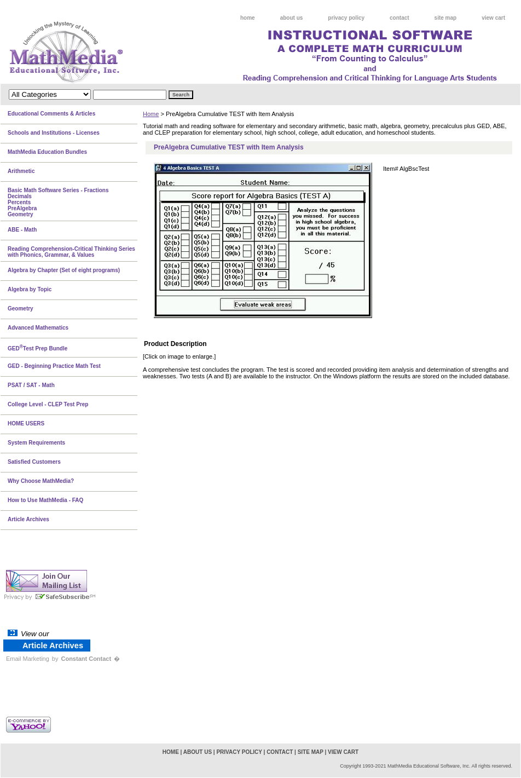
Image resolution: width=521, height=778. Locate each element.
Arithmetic (21, 171)
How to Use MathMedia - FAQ (45, 500)
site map (446, 18)
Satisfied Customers (34, 462)
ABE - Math (22, 230)
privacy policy (346, 18)
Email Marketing (27, 658)
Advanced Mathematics (38, 328)
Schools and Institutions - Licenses (54, 133)
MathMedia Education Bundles (47, 152)
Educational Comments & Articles (51, 114)
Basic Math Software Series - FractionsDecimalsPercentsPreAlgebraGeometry (58, 202)
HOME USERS (26, 423)
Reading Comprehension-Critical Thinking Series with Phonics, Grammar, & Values (71, 252)
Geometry (20, 309)
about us (291, 18)
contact (399, 18)
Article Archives (28, 519)
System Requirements (36, 443)
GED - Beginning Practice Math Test (54, 366)
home (247, 18)
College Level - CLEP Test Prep (48, 404)
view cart (493, 18)
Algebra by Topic (29, 289)
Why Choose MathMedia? (41, 481)
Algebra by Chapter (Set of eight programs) (64, 270)
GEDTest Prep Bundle (37, 347)
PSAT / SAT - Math (31, 385)
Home (151, 114)
